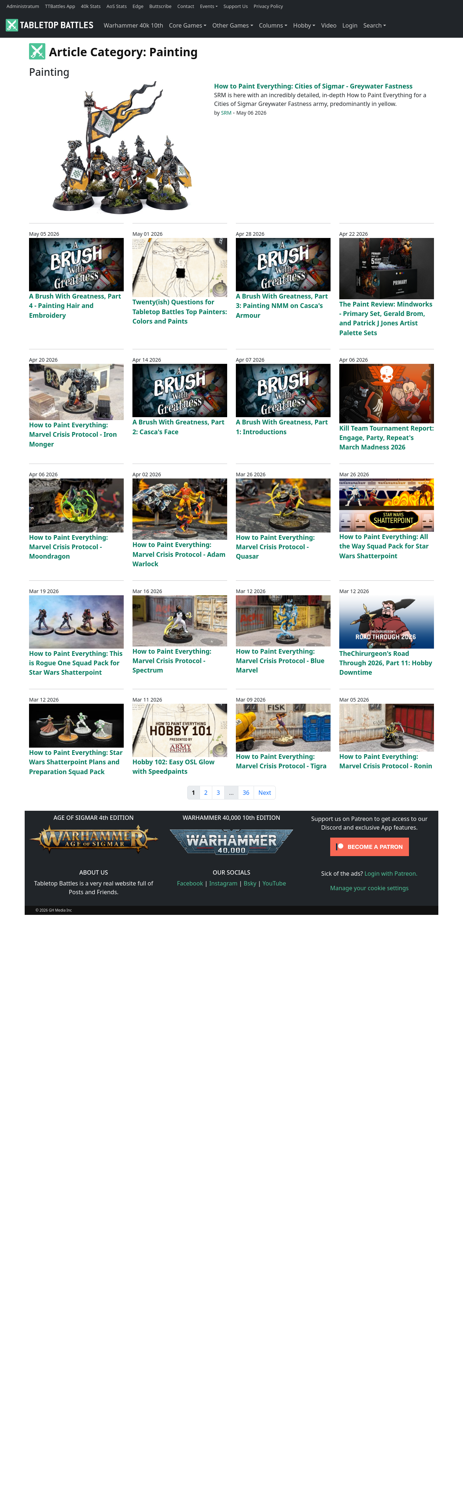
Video (328, 25)
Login (349, 25)
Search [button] (372, 25)
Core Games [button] (185, 25)
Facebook (190, 883)
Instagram (223, 883)
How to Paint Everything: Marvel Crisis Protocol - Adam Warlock (178, 554)
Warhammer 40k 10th (133, 25)
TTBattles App (60, 6)
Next (264, 793)
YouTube (274, 883)
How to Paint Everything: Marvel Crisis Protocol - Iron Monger (73, 434)
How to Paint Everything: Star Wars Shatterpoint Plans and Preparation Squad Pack (76, 762)
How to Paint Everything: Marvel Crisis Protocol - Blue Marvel (280, 661)
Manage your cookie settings (369, 888)
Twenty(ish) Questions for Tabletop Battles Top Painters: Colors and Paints (179, 311)
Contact (185, 6)
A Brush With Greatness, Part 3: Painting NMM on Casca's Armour (282, 306)
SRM (226, 112)
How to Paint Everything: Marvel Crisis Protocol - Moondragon (68, 547)
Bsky (250, 883)
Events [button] (207, 6)
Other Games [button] (230, 25)
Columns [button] (271, 25)
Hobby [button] (302, 25)
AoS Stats (116, 6)
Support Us (236, 6)
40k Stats (91, 6)
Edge (137, 6)
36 (246, 793)
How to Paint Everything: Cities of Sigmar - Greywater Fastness (313, 86)
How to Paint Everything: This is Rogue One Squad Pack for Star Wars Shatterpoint (76, 663)
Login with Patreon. (390, 874)
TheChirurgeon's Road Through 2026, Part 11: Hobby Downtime (385, 663)
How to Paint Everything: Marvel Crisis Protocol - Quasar (275, 547)
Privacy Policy (268, 6)
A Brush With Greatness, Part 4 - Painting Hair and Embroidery (75, 306)
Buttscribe (160, 6)
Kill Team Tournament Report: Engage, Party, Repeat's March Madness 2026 (386, 438)
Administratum (23, 6)
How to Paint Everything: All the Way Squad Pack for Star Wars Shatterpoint (384, 546)
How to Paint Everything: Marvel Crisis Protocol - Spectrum (171, 661)
